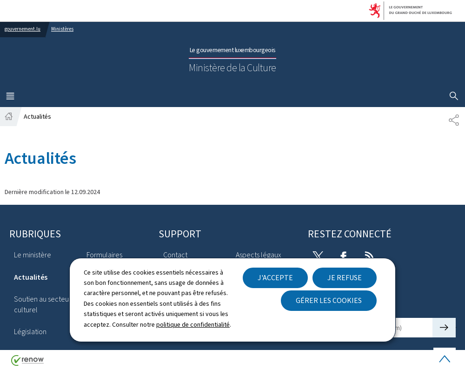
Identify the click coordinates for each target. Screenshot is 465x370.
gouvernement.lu (22, 29)
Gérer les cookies (329, 300)
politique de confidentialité (193, 324)
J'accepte (275, 278)
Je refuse (344, 278)
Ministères (62, 29)
